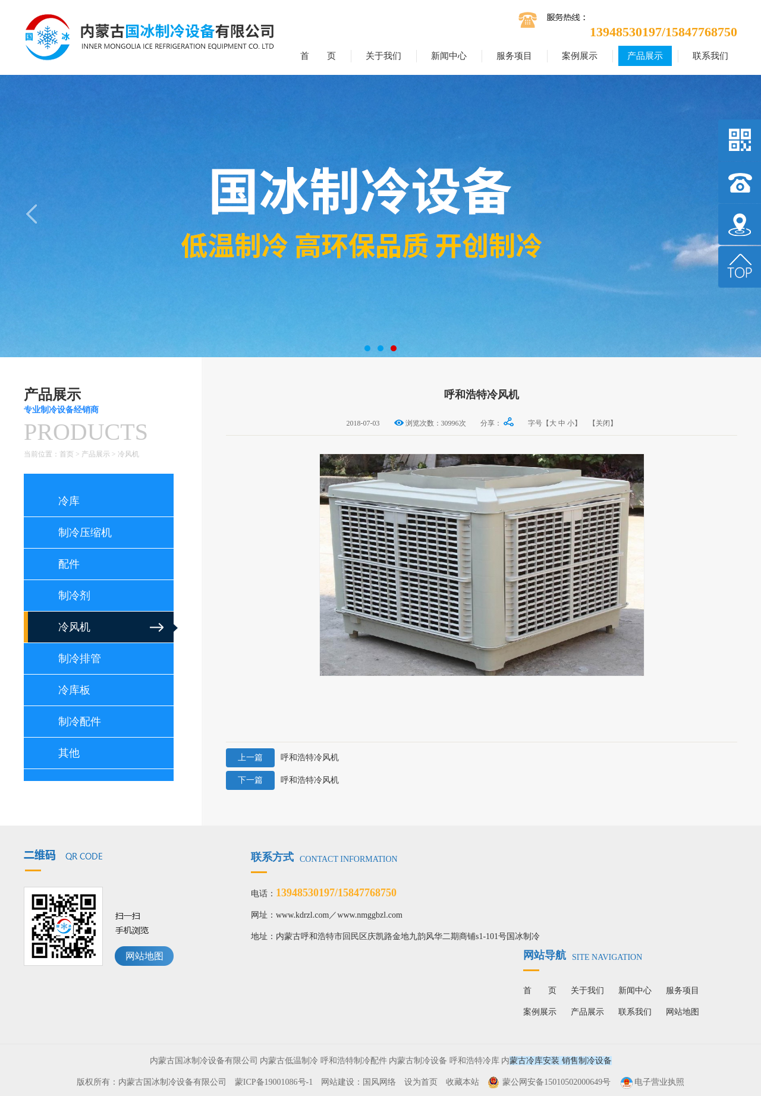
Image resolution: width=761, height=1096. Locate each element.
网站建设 (337, 1082)
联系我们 (710, 56)
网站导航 (582, 955)
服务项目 (514, 56)
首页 (66, 454)
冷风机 (128, 454)
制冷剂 (74, 595)
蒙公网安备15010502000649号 (556, 1082)
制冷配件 (79, 721)
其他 (69, 753)
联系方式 (324, 857)
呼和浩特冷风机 (282, 757)
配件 (69, 564)
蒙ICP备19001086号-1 (274, 1082)
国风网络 (379, 1082)
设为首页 (421, 1082)
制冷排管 (79, 658)
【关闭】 (603, 423)
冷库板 (74, 690)
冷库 (69, 501)
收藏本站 (462, 1082)
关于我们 (383, 56)
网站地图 (144, 956)
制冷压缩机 (85, 532)
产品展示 (645, 56)
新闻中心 (449, 56)
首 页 (318, 56)
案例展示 (580, 56)
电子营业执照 (651, 1082)
